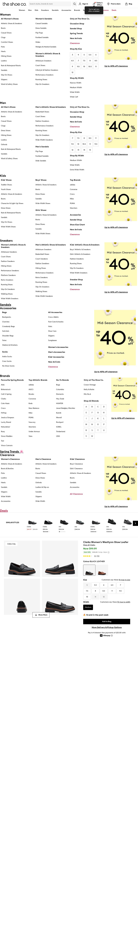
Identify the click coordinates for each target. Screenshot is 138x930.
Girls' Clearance (76, 469)
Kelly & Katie (89, 389)
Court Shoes (40, 65)
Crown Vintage (90, 385)
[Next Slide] (135, 523)
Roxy (3, 431)
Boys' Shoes (40, 180)
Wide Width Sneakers (44, 140)
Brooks (31, 394)
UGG (58, 436)
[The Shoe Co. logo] (14, 4)
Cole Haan (5, 403)
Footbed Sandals (41, 37)
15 (90, 150)
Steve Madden (6, 436)
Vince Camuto (6, 445)
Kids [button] (36, 10)
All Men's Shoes (8, 107)
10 (84, 66)
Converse (73, 189)
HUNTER (59, 403)
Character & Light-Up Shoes (12, 203)
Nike (72, 199)
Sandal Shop (76, 28)
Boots (3, 28)
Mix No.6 (87, 394)
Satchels (5, 331)
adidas (72, 185)
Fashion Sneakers (42, 121)
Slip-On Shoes (6, 75)
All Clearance (76, 494)
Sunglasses (52, 340)
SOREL (58, 427)
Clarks (3, 399)
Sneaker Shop (76, 279)
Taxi (2, 441)
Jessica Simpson (7, 417)
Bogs (58, 385)
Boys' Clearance (76, 464)
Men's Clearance (43, 459)
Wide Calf (74, 97)
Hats (50, 326)
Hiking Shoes (6, 56)
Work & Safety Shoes (9, 84)
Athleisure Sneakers (43, 61)
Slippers (4, 79)
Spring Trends (76, 33)
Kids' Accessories (56, 357)
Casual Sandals (41, 23)
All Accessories (55, 312)
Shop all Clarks (89, 545)
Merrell (59, 417)
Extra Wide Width (77, 170)
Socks (5, 352)
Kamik (58, 413)
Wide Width (75, 92)
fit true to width (123, 602)
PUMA (72, 203)
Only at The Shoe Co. (80, 19)
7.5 (84, 61)
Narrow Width (75, 83)
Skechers (73, 208)
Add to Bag (106, 621)
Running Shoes (41, 79)
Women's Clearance (10, 459)
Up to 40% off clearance (116, 66)
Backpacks (6, 317)
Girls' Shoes (40, 210)
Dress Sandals (40, 28)
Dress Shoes (5, 131)
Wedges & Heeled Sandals (45, 47)
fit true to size (124, 580)
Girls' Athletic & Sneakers (80, 254)
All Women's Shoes (10, 19)
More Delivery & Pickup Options (107, 627)
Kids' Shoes (6, 180)
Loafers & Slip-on (42, 487)
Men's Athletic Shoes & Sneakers (50, 107)
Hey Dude (60, 399)
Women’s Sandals (43, 19)
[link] (32, 526)
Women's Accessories (58, 347)
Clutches (5, 322)
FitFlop (3, 413)
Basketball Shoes (42, 112)
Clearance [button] (104, 10)
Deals (114, 10)
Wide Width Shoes (8, 227)
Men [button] (30, 10)
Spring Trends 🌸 (90, 10)
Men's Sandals (42, 146)
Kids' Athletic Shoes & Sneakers (84, 245)
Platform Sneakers (8, 275)
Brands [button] (77, 10)
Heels (3, 51)
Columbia (60, 389)
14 (84, 150)
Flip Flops (39, 33)
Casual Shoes (6, 33)
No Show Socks (8, 366)
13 (78, 150)
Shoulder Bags (7, 336)
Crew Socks (7, 361)
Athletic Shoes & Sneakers (11, 23)
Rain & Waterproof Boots (11, 66)
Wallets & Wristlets (9, 345)
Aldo (3, 385)
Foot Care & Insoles (55, 322)
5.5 (90, 55)
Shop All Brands (91, 401)
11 (96, 66)
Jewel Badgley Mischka (65, 408)
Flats (3, 47)
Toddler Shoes (6, 185)
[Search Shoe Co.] (50, 4)
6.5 (72, 61)
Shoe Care (52, 331)
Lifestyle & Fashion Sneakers (46, 70)
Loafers (4, 61)
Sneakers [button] (45, 10)
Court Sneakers (41, 259)
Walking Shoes (7, 294)
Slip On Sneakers (76, 268)
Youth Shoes (6, 189)
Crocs (72, 194)
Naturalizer (5, 427)
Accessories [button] (66, 10)
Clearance (75, 43)
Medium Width (76, 87)
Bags (4, 312)
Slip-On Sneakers (42, 84)
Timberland (60, 431)
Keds (30, 403)
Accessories (75, 215)
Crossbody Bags (8, 326)
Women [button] (22, 10)
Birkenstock (6, 389)
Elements (60, 394)
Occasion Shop (77, 23)
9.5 (78, 66)
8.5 (96, 61)
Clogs (3, 37)
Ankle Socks (7, 357)
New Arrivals (76, 38)
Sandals (55, 10)
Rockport (59, 422)
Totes (4, 340)
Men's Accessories (56, 352)
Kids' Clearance (77, 459)
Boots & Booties (7, 469)
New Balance (34, 408)
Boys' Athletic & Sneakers (80, 249)
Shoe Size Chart (77, 224)
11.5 (96, 144)
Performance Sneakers (44, 75)
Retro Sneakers (7, 280)
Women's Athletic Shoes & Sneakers (47, 54)
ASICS (31, 389)
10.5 (90, 66)
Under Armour (34, 431)
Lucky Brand (6, 422)
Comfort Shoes (7, 42)
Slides (37, 42)
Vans (30, 436)
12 (72, 72)
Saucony (32, 422)
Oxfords (4, 144)
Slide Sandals (40, 161)
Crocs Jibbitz (53, 317)
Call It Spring (6, 394)
